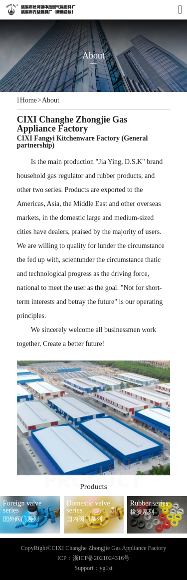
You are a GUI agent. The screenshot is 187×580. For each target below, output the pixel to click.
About (50, 100)
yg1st (106, 568)
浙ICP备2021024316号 (101, 558)
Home (28, 100)
